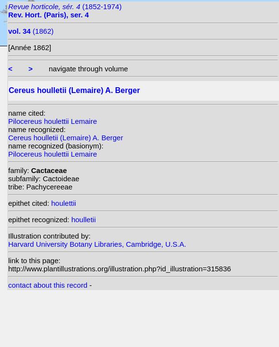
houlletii (83, 219)
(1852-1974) (64, 10)
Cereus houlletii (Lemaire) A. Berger (65, 137)
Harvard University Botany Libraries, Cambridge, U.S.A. (97, 244)
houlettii (63, 203)
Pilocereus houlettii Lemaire (52, 121)
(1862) (30, 31)
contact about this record (47, 285)
